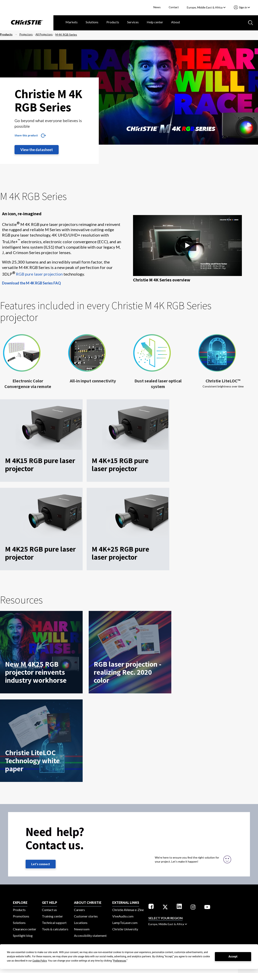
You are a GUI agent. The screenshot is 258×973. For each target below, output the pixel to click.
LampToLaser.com (124, 923)
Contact (174, 7)
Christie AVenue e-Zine (128, 910)
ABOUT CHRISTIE (87, 902)
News (156, 7)
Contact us (49, 910)
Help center (155, 22)
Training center (52, 916)
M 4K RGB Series (66, 34)
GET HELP (49, 902)
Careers (79, 910)
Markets (72, 22)
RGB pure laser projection (39, 274)
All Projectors (44, 34)
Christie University (125, 929)
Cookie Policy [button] (39, 960)
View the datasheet (36, 149)
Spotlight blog (23, 935)
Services (133, 22)
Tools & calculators (55, 929)
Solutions (92, 22)
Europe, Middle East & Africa (206, 7)
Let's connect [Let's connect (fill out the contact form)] (40, 864)
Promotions (21, 916)
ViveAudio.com (122, 916)
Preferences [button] (119, 960)
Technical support (54, 923)
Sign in (244, 7)
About (175, 22)
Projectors (26, 34)
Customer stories (86, 916)
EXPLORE (20, 902)
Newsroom (81, 929)
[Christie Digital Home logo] (26, 22)
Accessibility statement (90, 935)
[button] (187, 246)
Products (112, 22)
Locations (80, 923)
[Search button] (250, 22)
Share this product (26, 135)
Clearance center (24, 929)
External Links (125, 902)
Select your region (165, 918)
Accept (233, 956)
